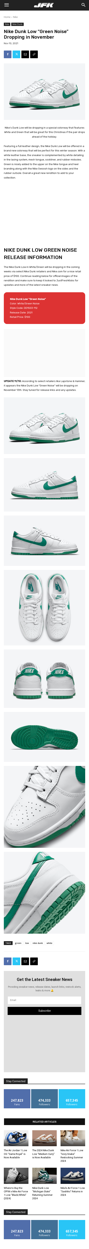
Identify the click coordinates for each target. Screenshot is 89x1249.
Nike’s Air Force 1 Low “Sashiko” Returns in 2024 (73, 1191)
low (27, 943)
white (49, 943)
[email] (44, 1000)
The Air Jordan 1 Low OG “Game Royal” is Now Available (15, 1154)
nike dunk (38, 943)
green (18, 943)
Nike (15, 17)
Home (7, 17)
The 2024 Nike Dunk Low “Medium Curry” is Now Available (43, 1154)
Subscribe (44, 1010)
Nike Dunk (17, 24)
